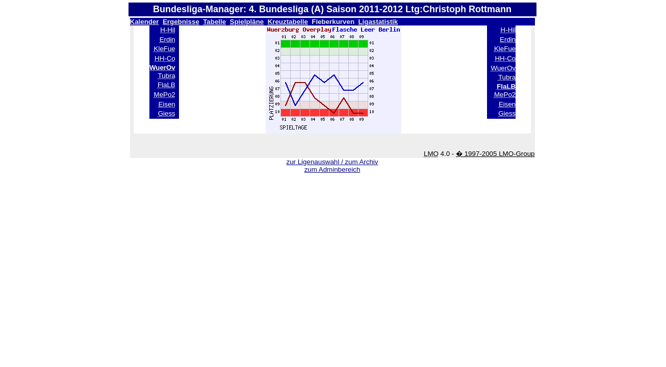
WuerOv (503, 68)
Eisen (166, 104)
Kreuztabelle (288, 21)
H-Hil (167, 30)
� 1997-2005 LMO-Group (495, 154)
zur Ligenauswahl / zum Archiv (332, 162)
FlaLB (166, 85)
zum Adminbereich (332, 169)
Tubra (166, 76)
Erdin (167, 39)
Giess (166, 113)
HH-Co (165, 58)
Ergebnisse (181, 21)
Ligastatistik (378, 21)
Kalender (144, 21)
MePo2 (164, 94)
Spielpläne (247, 21)
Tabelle (214, 21)
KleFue (164, 49)
